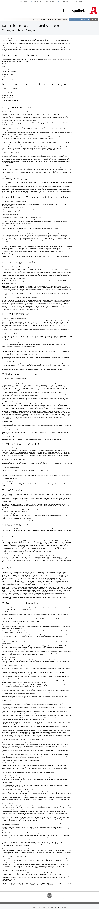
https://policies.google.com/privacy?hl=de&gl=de (15, 511)
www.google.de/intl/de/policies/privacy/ (12, 553)
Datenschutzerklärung (60, 907)
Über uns (35, 19)
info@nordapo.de (77, 1)
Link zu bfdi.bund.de (7, 880)
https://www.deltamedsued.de (15, 103)
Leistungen (43, 19)
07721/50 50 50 (65, 1)
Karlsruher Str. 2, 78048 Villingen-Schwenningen (44, 1)
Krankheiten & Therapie (61, 19)
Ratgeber (50, 19)
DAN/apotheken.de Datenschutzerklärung (15, 597)
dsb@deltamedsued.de (12, 100)
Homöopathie (73, 19)
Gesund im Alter (84, 19)
